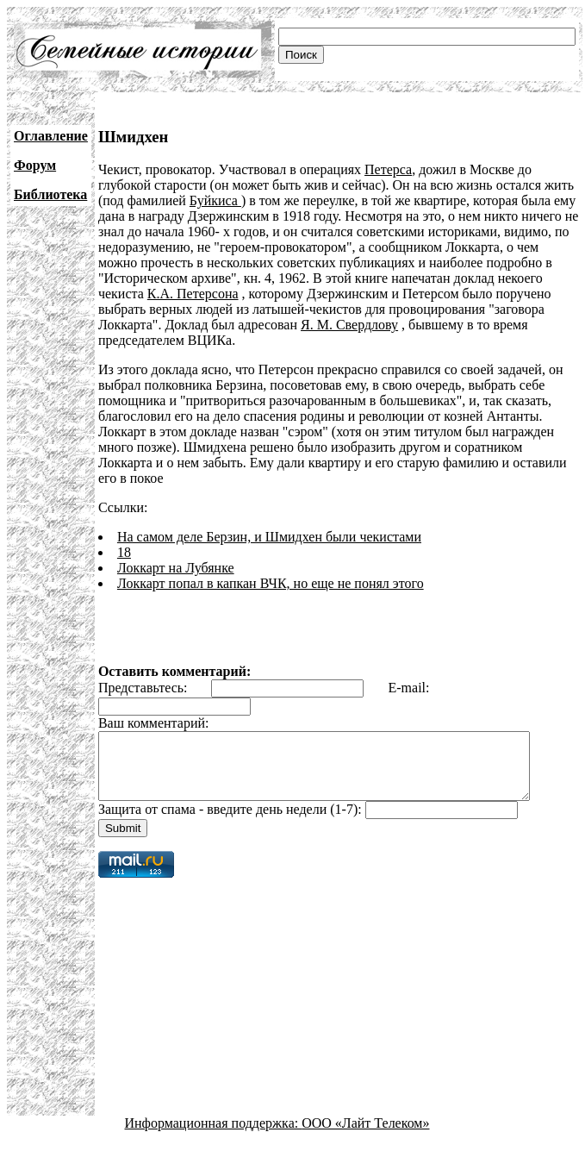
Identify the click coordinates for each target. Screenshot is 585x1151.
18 (124, 536)
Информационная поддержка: (213, 1120)
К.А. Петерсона (193, 293)
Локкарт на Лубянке (175, 552)
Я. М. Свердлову (349, 324)
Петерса (388, 169)
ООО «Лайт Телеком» (365, 1120)
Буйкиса (215, 200)
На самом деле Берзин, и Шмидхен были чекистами (269, 521)
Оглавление (51, 135)
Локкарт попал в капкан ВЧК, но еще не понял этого (270, 567)
